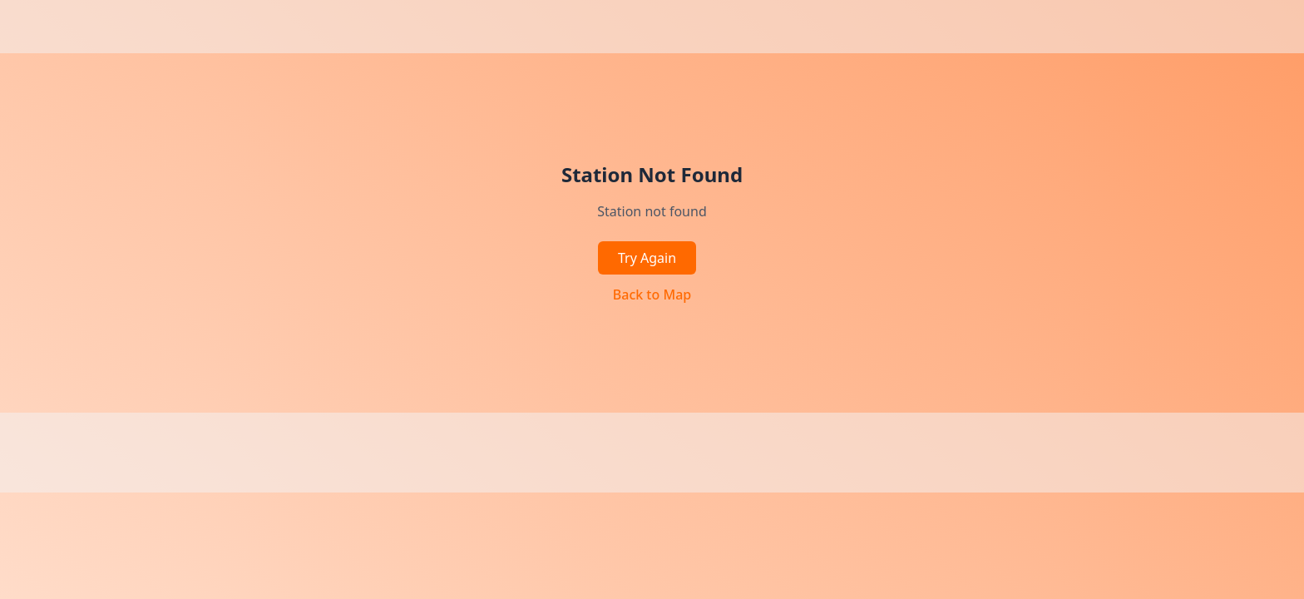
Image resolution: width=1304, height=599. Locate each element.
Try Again (647, 258)
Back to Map (652, 294)
